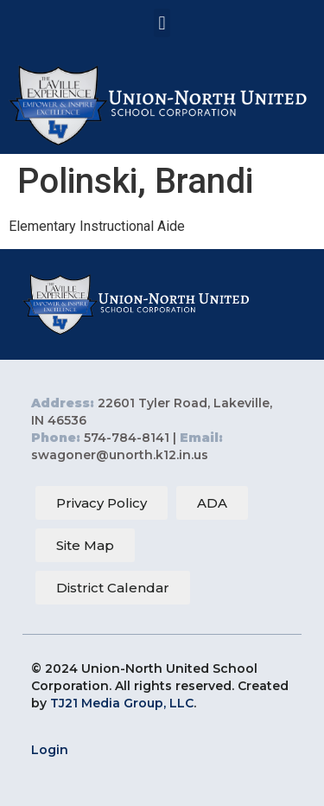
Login (49, 750)
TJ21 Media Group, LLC (122, 703)
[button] (162, 23)
